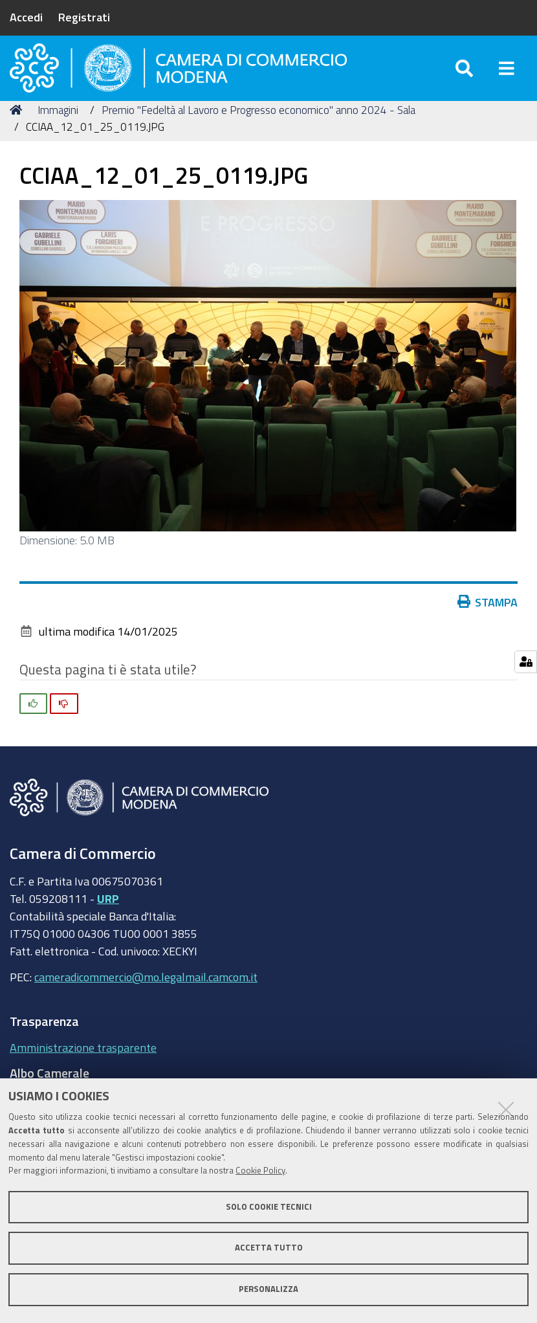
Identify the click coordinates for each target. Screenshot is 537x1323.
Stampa (487, 623)
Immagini (58, 131)
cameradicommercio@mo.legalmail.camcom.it (146, 998)
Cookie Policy (260, 1170)
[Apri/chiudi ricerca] (464, 77)
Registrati (84, 17)
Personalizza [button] (268, 1289)
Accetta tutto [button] (269, 1247)
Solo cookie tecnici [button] (269, 1207)
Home (18, 131)
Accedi (26, 17)
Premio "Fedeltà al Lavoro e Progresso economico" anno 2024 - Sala (258, 131)
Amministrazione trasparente (83, 1068)
